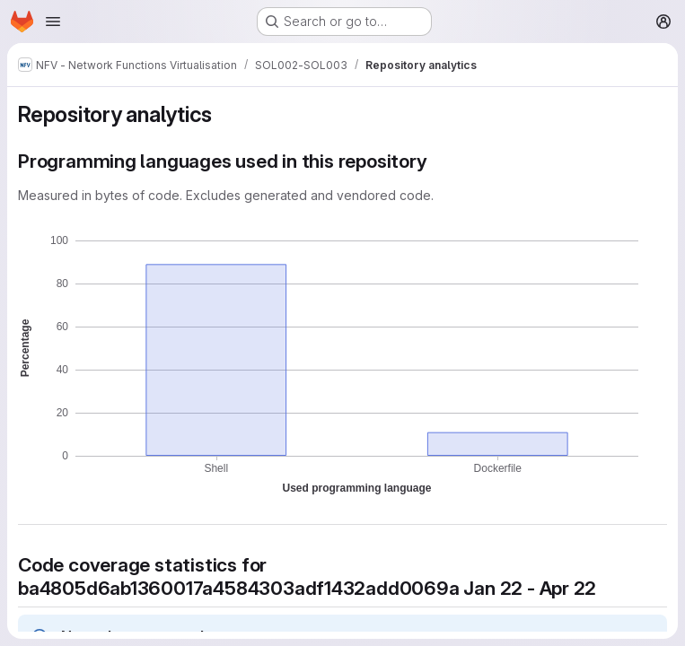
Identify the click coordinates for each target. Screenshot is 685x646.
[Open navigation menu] (53, 21)
